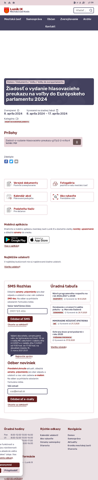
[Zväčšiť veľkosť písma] (83, 2)
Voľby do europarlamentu (17, 78)
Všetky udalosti (12, 222)
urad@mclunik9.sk (13, 437)
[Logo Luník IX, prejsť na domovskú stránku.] (16, 10)
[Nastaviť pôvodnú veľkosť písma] (80, 2)
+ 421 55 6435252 (13, 434)
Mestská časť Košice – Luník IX (78, 470)
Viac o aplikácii (11, 202)
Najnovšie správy (24, 312)
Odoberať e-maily (22, 355)
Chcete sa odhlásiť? (18, 280)
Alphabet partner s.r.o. (82, 466)
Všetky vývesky (59, 303)
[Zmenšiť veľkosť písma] (77, 2)
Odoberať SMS (20, 275)
